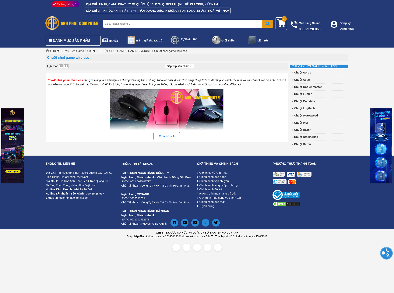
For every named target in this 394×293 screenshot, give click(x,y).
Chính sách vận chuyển (213, 181)
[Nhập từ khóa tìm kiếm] (187, 24)
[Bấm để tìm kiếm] (267, 24)
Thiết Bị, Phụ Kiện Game (68, 50)
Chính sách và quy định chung (217, 185)
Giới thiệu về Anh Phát (212, 172)
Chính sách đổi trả (209, 189)
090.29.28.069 (83, 189)
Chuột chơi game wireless (170, 50)
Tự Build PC (189, 39)
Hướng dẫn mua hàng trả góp (217, 193)
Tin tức (113, 40)
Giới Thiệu (228, 40)
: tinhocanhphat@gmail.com (67, 197)
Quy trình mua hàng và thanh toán (219, 197)
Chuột (91, 50)
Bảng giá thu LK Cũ (149, 40)
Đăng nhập (347, 28)
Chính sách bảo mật (211, 201)
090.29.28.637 (95, 193)
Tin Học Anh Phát (68, 172)
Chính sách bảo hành (211, 176)
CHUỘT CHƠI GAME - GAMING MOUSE (124, 50)
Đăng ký (345, 23)
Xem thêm (166, 136)
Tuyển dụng (205, 206)
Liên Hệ (262, 40)
